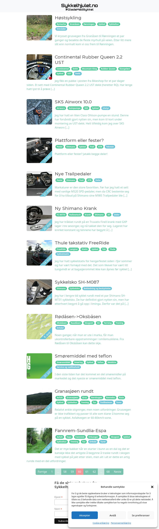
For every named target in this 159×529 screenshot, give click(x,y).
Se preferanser (141, 515)
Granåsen (75, 24)
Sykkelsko (75, 288)
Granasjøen (72, 397)
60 (79, 472)
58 (64, 472)
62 (94, 472)
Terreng (108, 322)
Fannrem (79, 436)
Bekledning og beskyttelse (97, 288)
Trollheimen (106, 402)
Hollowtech (75, 214)
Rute (121, 397)
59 (72, 472)
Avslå (113, 515)
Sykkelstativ (63, 253)
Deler (98, 180)
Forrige (42, 472)
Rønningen (89, 24)
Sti (98, 322)
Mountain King (89, 68)
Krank (88, 214)
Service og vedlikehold (68, 367)
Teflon (100, 362)
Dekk (75, 68)
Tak (104, 249)
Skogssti (89, 322)
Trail (92, 146)
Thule (112, 249)
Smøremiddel (63, 362)
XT (109, 214)
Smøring (78, 362)
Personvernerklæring (121, 523)
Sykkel (101, 24)
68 (108, 472)
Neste (117, 472)
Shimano (70, 146)
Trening (119, 322)
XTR (100, 146)
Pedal (59, 146)
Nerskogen (96, 397)
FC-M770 (61, 214)
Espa (69, 436)
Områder (61, 28)
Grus (84, 397)
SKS (86, 108)
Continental (63, 68)
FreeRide (61, 249)
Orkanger (93, 436)
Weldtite (111, 362)
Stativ (85, 249)
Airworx (61, 108)
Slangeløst (125, 68)
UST (69, 73)
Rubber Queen (108, 68)
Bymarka (61, 24)
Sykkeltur (114, 24)
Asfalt (60, 397)
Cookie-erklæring (101, 523)
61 (86, 472)
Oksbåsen (62, 322)
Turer (119, 402)
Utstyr (106, 108)
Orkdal (60, 327)
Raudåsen (76, 322)
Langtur (74, 249)
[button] (152, 486)
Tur (94, 402)
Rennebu (110, 397)
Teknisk (110, 146)
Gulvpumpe (75, 108)
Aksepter (84, 515)
